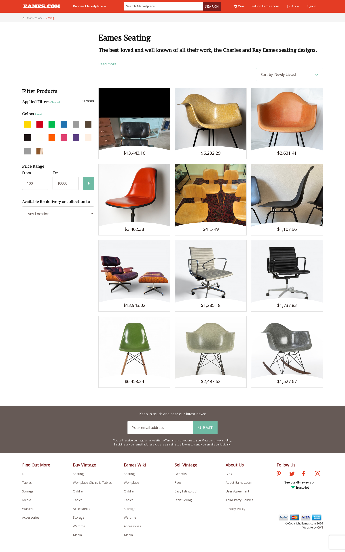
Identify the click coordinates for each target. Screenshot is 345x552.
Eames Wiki (135, 465)
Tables (27, 482)
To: (55, 173)
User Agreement (237, 491)
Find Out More (36, 465)
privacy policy (222, 440)
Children (79, 491)
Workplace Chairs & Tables (92, 482)
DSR (25, 474)
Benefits (181, 474)
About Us (235, 465)
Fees (178, 482)
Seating (78, 474)
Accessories (30, 517)
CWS (320, 527)
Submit (205, 427)
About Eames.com (239, 482)
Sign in (311, 6)
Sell (265, 6)
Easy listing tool (186, 491)
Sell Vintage (186, 465)
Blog (229, 474)
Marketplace (89, 6)
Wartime (28, 509)
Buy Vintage (84, 465)
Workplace (131, 482)
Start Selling (183, 500)
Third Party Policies (239, 500)
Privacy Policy (235, 509)
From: (27, 173)
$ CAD (293, 6)
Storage (28, 491)
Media (26, 500)
